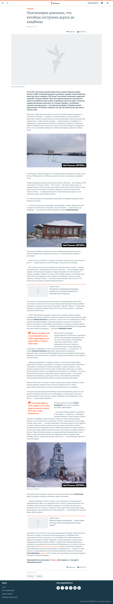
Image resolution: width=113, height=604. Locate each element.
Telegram (53, 560)
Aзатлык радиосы (93, 3)
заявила (43, 553)
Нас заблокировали (8, 590)
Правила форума (7, 594)
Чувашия (30, 9)
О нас (4, 587)
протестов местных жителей (50, 546)
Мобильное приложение (10, 597)
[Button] (70, 32)
